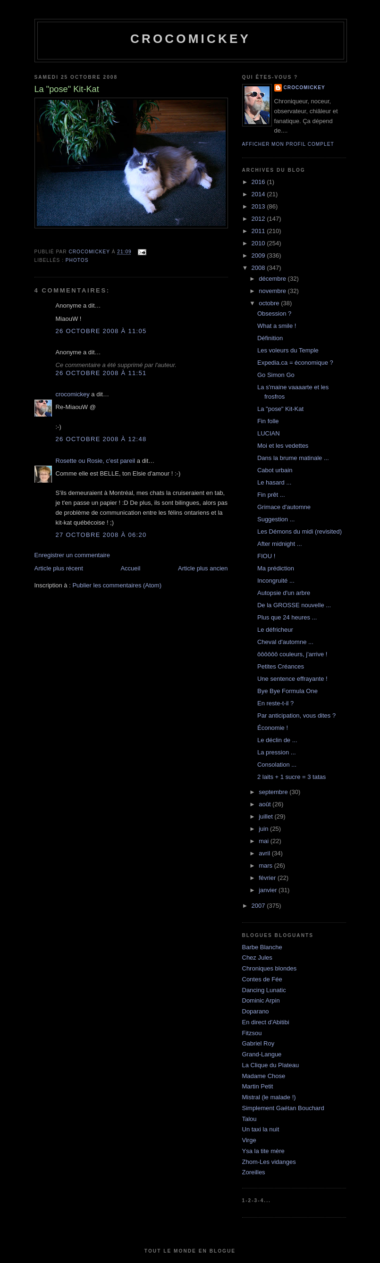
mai (264, 841)
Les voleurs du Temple (288, 350)
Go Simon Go (276, 374)
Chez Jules (257, 957)
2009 (259, 255)
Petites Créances (280, 666)
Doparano (255, 1011)
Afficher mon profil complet (288, 144)
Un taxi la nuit (260, 1129)
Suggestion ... (276, 519)
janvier (269, 890)
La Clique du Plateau (270, 1065)
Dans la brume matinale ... (293, 457)
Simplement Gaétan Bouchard (283, 1108)
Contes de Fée (262, 979)
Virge (249, 1140)
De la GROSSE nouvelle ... (294, 605)
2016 (259, 181)
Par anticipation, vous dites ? (296, 715)
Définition (270, 338)
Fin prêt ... (271, 494)
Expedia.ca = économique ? (295, 362)
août (265, 804)
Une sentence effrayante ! (292, 678)
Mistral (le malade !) (269, 1097)
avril (265, 853)
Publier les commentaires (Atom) (116, 585)
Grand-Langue (262, 1054)
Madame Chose (264, 1075)
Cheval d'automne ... (285, 641)
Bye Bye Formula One (287, 690)
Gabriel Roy (258, 1043)
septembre (274, 791)
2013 (259, 206)
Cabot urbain (274, 470)
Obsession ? (274, 313)
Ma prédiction (275, 568)
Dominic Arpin (261, 1000)
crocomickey (190, 39)
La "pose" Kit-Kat (280, 408)
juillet (266, 816)
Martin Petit (257, 1086)
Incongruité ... (276, 580)
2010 (259, 243)
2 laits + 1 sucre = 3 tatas (291, 776)
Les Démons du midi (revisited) (299, 531)
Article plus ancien (203, 568)
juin (264, 828)
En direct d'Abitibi (265, 1022)
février (268, 877)
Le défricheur (275, 629)
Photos (77, 260)
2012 (259, 218)
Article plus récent (58, 568)
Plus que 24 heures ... (287, 617)
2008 (259, 267)
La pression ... (276, 752)
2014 (259, 194)
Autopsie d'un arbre (283, 592)
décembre (273, 278)
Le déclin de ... (277, 740)
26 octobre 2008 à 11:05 (101, 331)
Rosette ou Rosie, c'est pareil (95, 460)
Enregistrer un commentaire (72, 555)
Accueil (130, 568)
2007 (259, 905)
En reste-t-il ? (275, 703)
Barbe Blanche (262, 947)
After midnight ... (279, 543)
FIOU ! (266, 556)
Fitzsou (252, 1033)
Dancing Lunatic (264, 990)
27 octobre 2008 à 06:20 (101, 534)
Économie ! (272, 727)
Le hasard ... (274, 482)
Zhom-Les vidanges (269, 1161)
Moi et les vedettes (282, 445)
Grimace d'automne (284, 506)
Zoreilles (253, 1172)
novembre (273, 290)
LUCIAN (268, 433)
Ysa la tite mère (263, 1150)
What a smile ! (276, 325)
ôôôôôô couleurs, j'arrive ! (292, 654)
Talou (249, 1118)
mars (266, 865)
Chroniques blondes (269, 968)
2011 (259, 230)
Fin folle (268, 421)
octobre (270, 303)
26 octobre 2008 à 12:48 (101, 439)
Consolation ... (276, 764)
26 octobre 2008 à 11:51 (101, 372)
